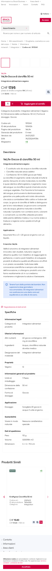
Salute (14, 44)
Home (3, 41)
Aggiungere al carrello (33, 103)
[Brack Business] (6, 20)
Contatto (34, 5)
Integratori (15, 47)
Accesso (45, 20)
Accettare (26, 567)
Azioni (25, 5)
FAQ (42, 5)
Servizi (3, 5)
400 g (18, 515)
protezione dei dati (16, 563)
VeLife (3, 73)
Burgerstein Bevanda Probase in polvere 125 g (23, 499)
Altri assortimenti (16, 41)
